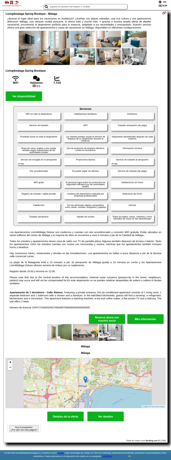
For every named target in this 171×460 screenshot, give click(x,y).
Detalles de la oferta (65, 416)
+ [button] (10, 362)
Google (60, 453)
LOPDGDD (107, 456)
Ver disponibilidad (24, 96)
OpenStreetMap (157, 407)
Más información (145, 319)
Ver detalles (105, 416)
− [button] (10, 367)
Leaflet (145, 407)
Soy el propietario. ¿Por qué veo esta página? (24, 428)
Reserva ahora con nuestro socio (107, 319)
